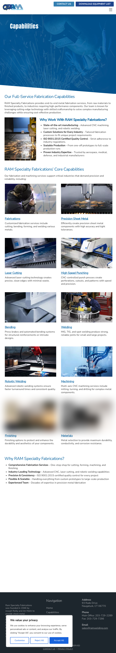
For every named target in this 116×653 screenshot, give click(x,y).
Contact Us (64, 4)
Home (49, 608)
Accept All (59, 640)
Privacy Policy (65, 649)
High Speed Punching (74, 273)
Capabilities (52, 612)
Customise (20, 640)
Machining (67, 382)
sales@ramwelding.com (95, 628)
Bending (10, 327)
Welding (66, 327)
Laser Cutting (13, 273)
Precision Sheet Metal (74, 219)
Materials (67, 436)
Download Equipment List (95, 4)
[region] (39, 631)
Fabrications (12, 219)
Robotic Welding (15, 382)
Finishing (10, 436)
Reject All (39, 640)
